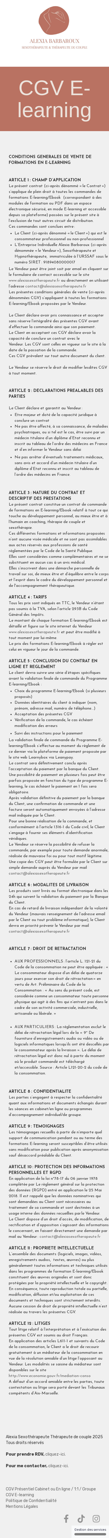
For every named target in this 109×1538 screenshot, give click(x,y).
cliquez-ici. (55, 1454)
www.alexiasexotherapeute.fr (34, 280)
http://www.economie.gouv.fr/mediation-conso (50, 1376)
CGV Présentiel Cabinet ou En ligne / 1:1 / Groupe (51, 1489)
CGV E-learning (20, 1494)
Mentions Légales (22, 1506)
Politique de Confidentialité (31, 1500)
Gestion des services (90, 1531)
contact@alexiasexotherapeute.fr (55, 286)
